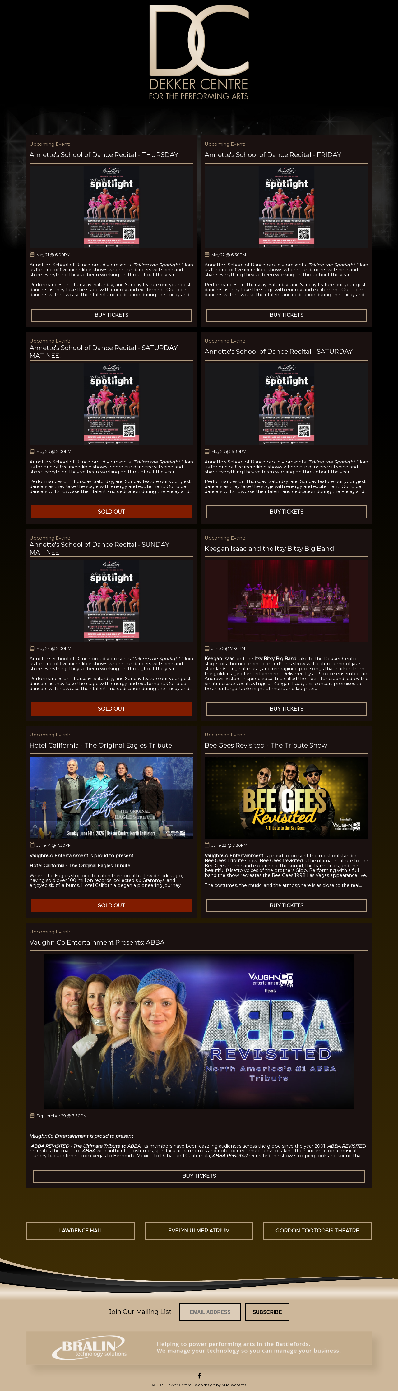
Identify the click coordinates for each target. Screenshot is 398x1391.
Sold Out (111, 512)
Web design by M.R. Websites (220, 1385)
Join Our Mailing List (140, 1311)
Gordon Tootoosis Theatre (317, 1231)
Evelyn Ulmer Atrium (199, 1231)
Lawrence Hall (81, 1231)
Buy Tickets (111, 315)
